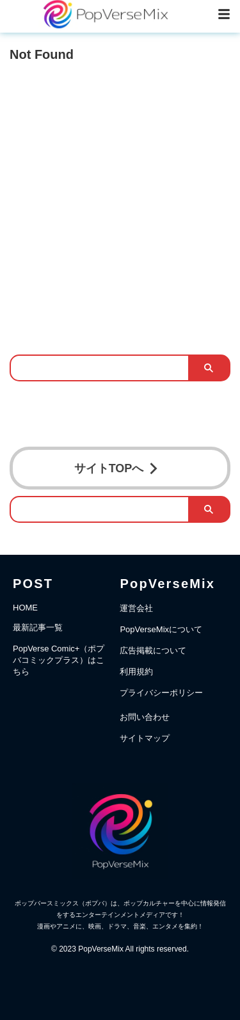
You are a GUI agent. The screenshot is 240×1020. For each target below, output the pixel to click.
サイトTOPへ (117, 468)
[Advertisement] (120, 197)
